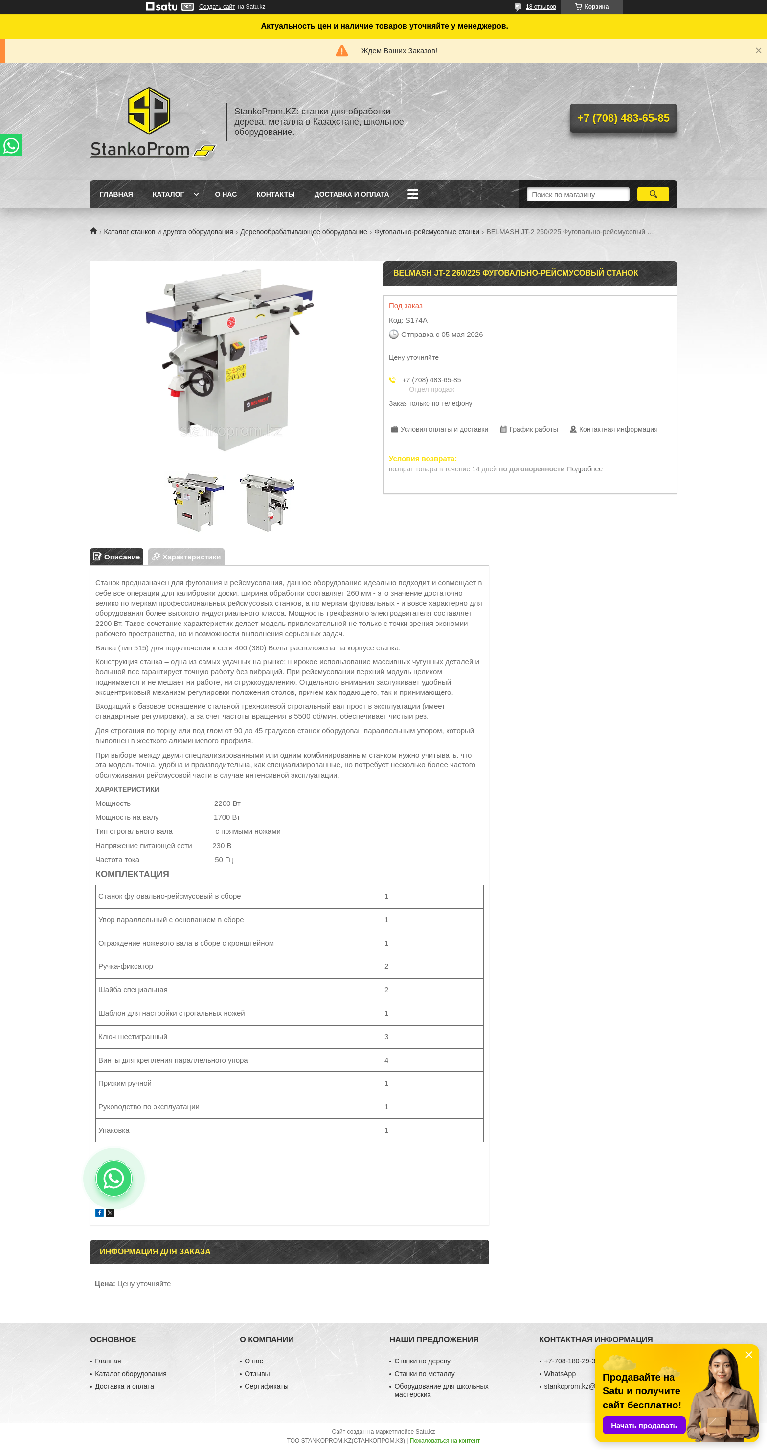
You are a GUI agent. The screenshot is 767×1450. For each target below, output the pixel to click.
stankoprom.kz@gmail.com (585, 1386)
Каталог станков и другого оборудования (168, 232)
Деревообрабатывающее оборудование (303, 232)
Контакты (275, 194)
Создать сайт (217, 6)
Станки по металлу (424, 1374)
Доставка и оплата (352, 194)
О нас (226, 194)
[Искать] (653, 194)
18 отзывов (541, 6)
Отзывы (257, 1374)
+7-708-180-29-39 (571, 1361)
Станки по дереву (422, 1361)
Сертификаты (266, 1386)
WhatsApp (560, 1374)
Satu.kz (425, 1431)
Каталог (168, 194)
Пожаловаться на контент (445, 1440)
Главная (116, 194)
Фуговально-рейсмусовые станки (426, 232)
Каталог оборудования (131, 1374)
